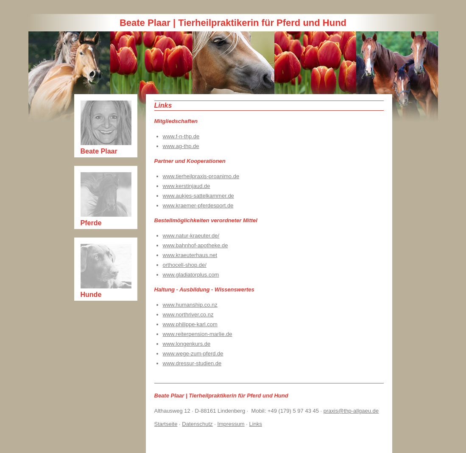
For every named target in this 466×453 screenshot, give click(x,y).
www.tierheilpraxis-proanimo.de (201, 176)
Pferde (91, 222)
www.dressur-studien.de (192, 363)
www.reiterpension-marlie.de (197, 334)
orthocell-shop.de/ (184, 265)
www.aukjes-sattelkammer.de (198, 196)
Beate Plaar (99, 151)
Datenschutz (197, 424)
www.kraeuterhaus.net (190, 255)
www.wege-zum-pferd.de (193, 353)
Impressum (230, 424)
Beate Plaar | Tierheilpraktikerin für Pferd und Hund (233, 22)
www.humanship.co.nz (190, 305)
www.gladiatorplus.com (191, 274)
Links (255, 424)
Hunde (91, 294)
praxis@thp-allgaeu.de (351, 411)
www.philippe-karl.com (190, 324)
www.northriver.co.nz (188, 314)
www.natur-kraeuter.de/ (191, 235)
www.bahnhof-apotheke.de (195, 245)
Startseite (166, 424)
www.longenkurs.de (187, 344)
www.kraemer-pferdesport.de (198, 205)
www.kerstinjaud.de (186, 186)
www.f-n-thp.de (181, 136)
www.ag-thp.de (181, 146)
